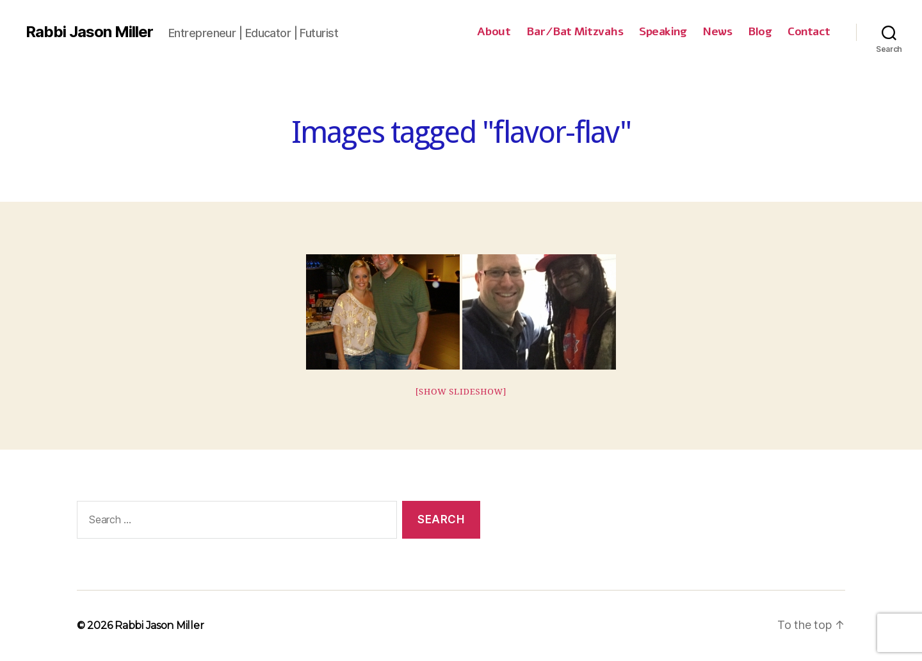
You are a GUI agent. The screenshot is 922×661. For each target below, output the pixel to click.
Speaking (662, 32)
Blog (760, 32)
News (717, 32)
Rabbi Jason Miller (89, 32)
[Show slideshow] (461, 392)
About (494, 32)
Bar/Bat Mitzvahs (574, 32)
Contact (809, 32)
